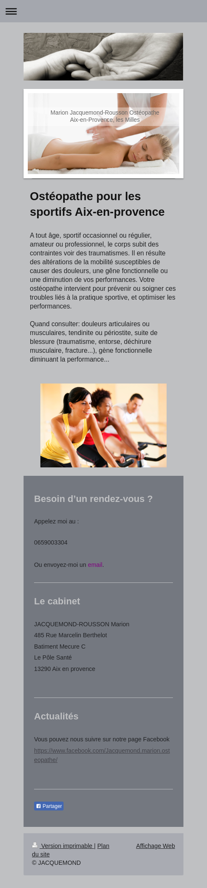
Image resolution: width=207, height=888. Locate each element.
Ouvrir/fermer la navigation (103, 11)
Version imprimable (63, 845)
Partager (49, 806)
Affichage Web (155, 845)
